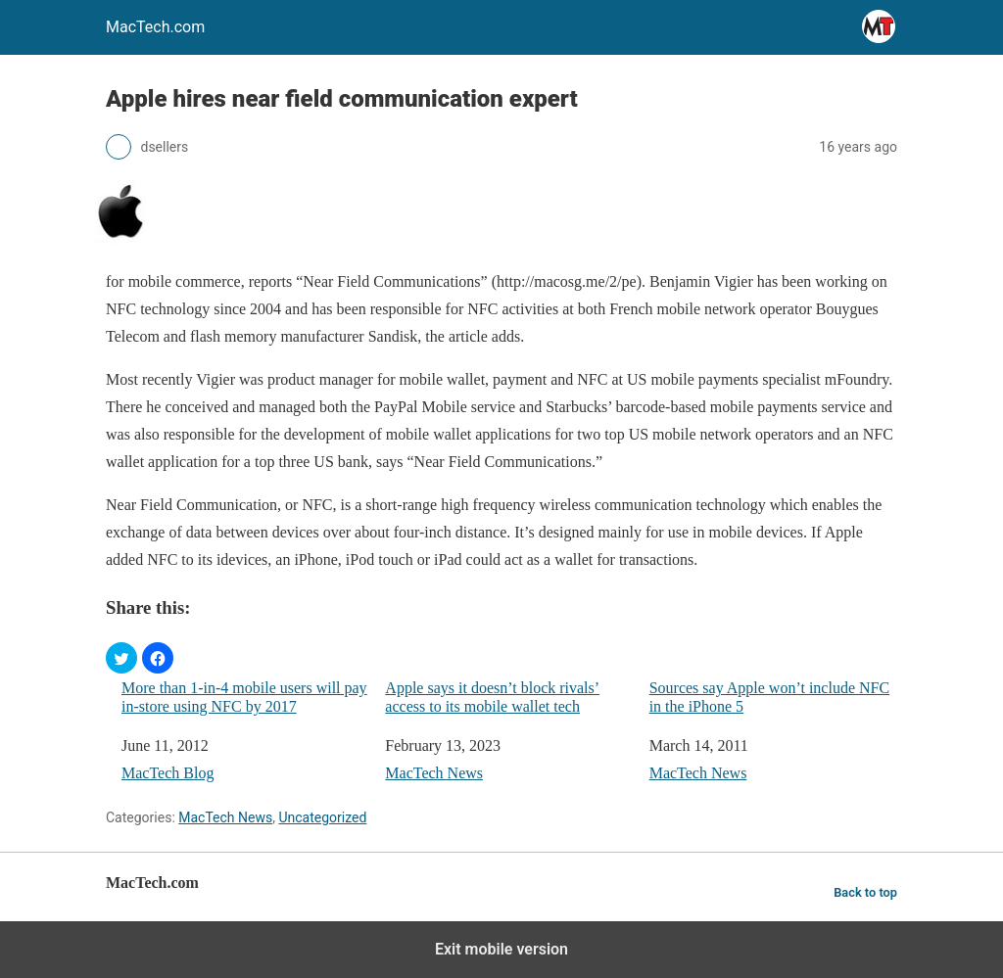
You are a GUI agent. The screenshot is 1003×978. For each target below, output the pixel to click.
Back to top (865, 892)
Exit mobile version (501, 949)
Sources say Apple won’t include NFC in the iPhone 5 (769, 697)
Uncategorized (322, 817)
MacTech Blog (167, 773)
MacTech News (434, 773)
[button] (121, 658)
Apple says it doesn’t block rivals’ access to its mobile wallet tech (492, 697)
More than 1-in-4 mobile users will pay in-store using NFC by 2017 (244, 697)
